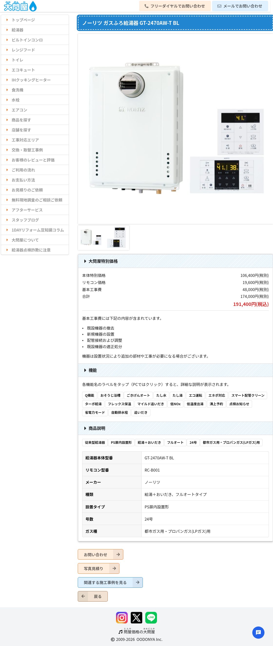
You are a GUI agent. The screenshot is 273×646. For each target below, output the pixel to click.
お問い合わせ (103, 554)
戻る (90, 596)
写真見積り (101, 568)
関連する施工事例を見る (113, 582)
